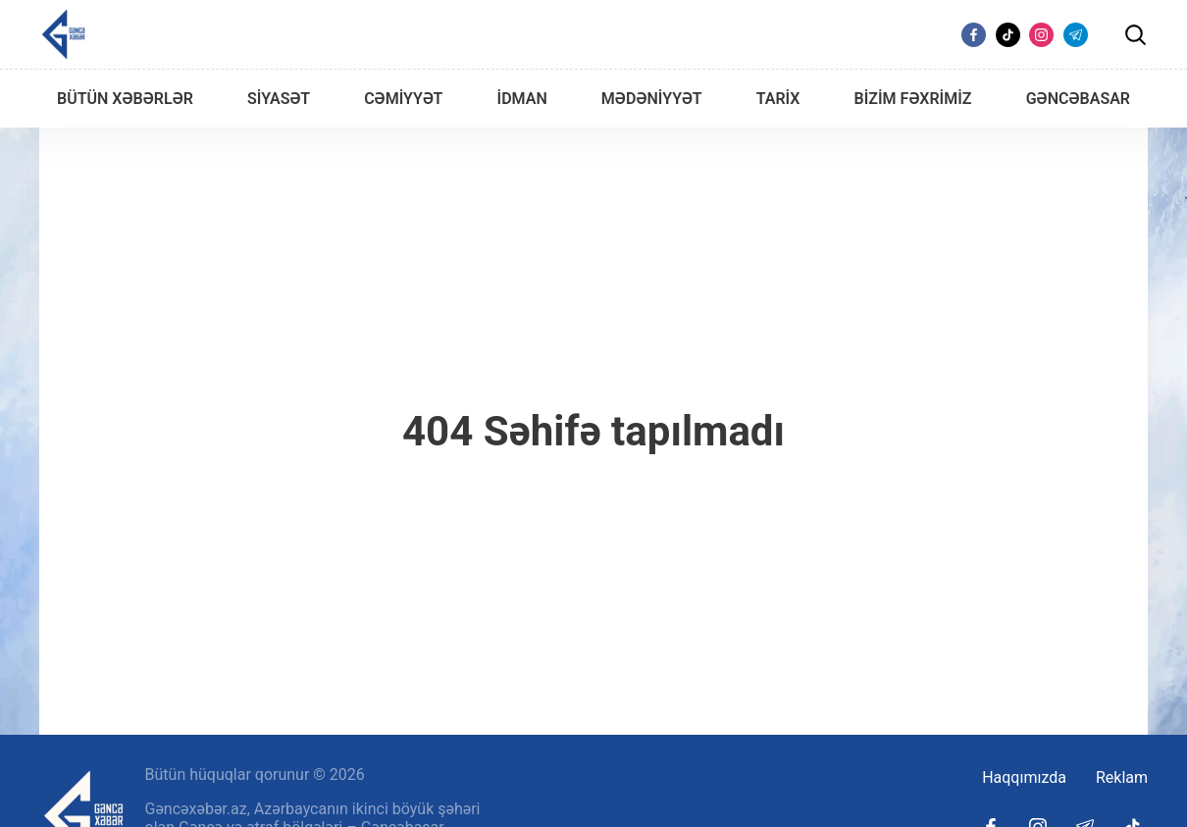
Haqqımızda (1024, 777)
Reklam (1122, 777)
